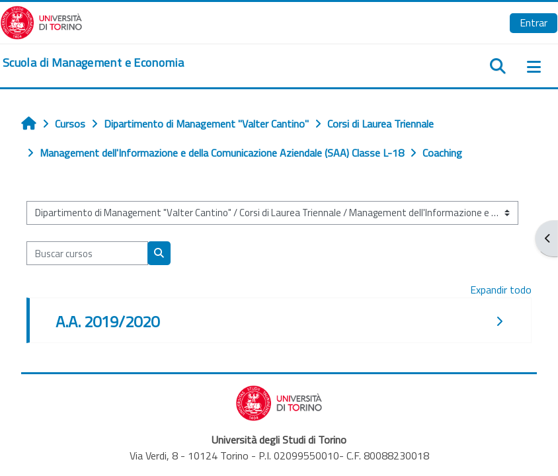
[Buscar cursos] (87, 253)
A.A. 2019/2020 (107, 321)
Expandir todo (501, 290)
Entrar (533, 22)
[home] (93, 63)
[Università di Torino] (41, 21)
